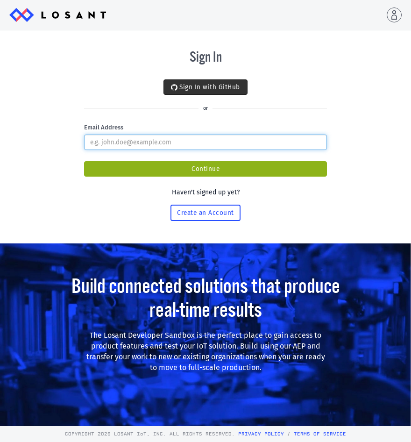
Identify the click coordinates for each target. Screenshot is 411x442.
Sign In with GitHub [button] (205, 87)
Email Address (103, 127)
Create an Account (205, 213)
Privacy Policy (261, 434)
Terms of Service (320, 434)
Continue (205, 169)
